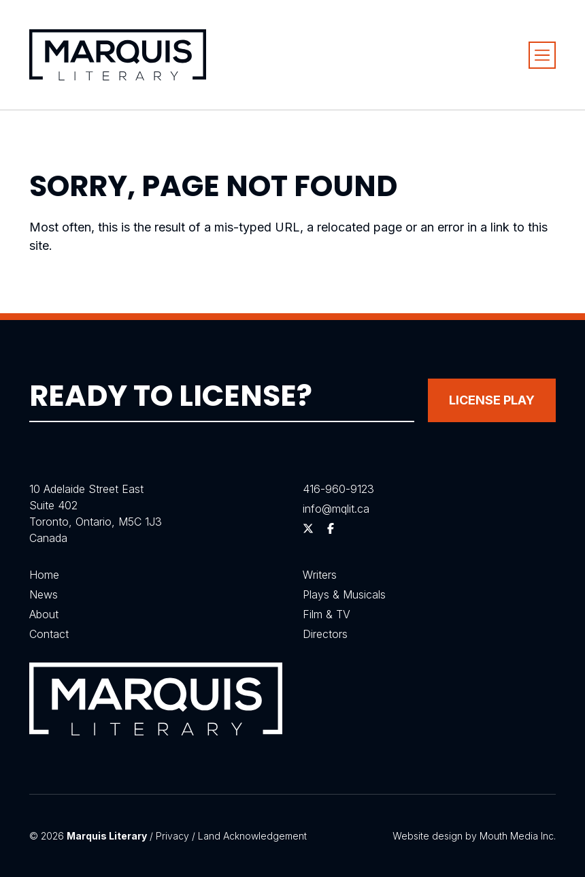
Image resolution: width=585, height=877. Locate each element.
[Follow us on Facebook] (330, 528)
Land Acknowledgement (252, 836)
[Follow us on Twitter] (308, 528)
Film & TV (326, 614)
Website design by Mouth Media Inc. (474, 836)
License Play (492, 400)
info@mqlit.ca (336, 508)
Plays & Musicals (344, 594)
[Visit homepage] (117, 54)
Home (44, 574)
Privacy (172, 836)
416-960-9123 (338, 489)
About (43, 614)
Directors (325, 634)
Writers (320, 574)
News (43, 594)
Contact (49, 634)
